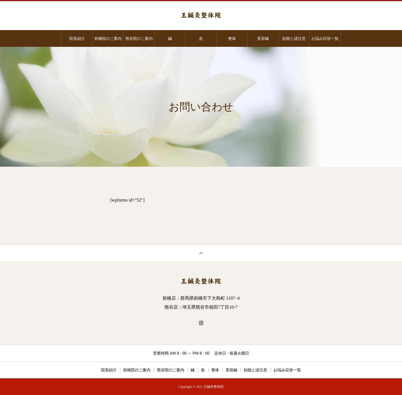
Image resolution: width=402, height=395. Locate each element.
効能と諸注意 (294, 38)
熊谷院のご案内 (139, 38)
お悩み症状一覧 (325, 38)
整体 (232, 38)
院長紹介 (77, 38)
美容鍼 (263, 38)
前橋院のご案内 (108, 38)
